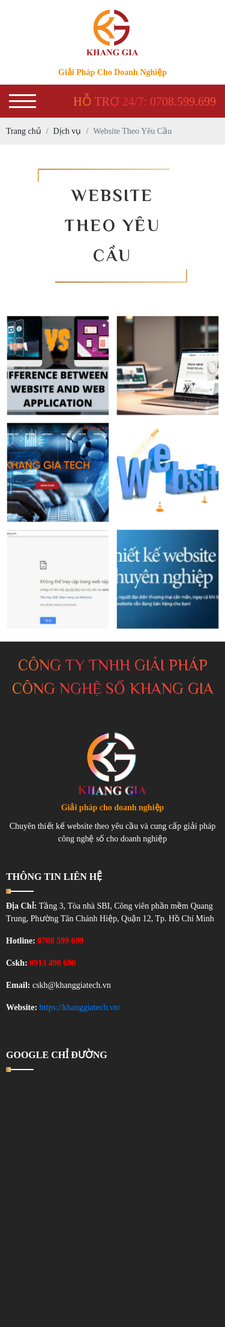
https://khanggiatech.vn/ (80, 1007)
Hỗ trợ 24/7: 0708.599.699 (144, 101)
